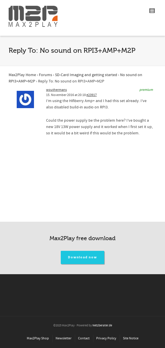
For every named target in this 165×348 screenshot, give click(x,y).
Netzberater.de (102, 325)
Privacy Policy (106, 338)
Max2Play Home (22, 75)
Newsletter (63, 338)
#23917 (91, 95)
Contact (84, 338)
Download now (82, 257)
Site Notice (131, 338)
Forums (45, 75)
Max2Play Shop (38, 338)
